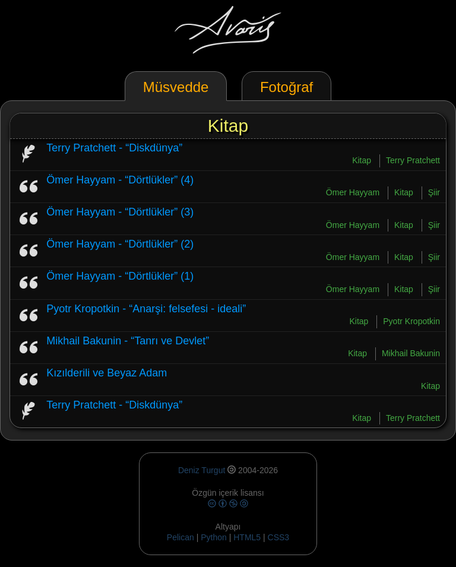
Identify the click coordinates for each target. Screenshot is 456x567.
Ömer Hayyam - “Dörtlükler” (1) (120, 276)
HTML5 (248, 537)
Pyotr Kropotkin (411, 321)
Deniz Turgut (201, 470)
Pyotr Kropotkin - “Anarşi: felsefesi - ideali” (146, 309)
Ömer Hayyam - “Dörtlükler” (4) (120, 180)
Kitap (361, 160)
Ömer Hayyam (352, 192)
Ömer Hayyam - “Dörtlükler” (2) (120, 244)
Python (214, 537)
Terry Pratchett (413, 160)
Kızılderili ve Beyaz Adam (106, 373)
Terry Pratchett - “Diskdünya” (114, 148)
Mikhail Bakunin (411, 353)
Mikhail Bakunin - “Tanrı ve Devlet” (127, 341)
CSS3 (279, 537)
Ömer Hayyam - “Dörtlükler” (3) (120, 212)
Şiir (434, 192)
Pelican (180, 537)
